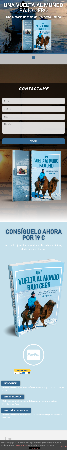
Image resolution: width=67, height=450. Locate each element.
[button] (33, 57)
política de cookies (21, 445)
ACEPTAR (35, 448)
